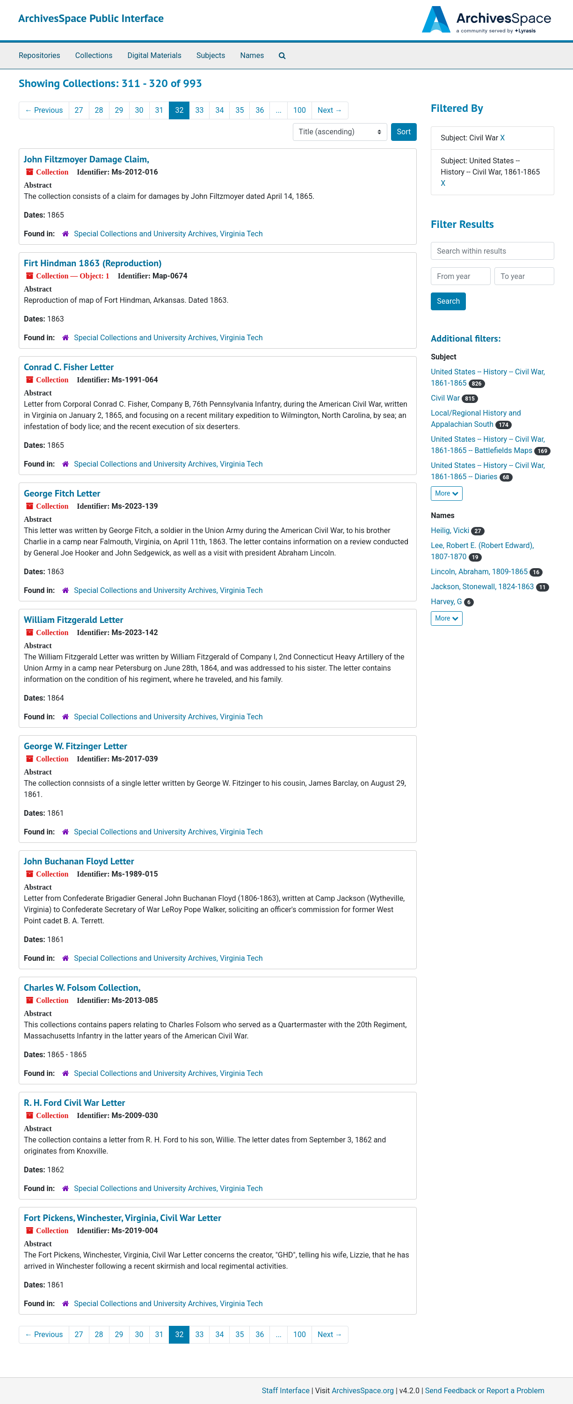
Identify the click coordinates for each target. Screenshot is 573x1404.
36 (259, 110)
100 (299, 110)
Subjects (210, 55)
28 (99, 110)
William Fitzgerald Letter (73, 620)
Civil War (454, 398)
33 (199, 110)
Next (330, 110)
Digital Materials (154, 55)
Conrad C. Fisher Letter (69, 367)
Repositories (39, 55)
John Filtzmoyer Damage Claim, (86, 159)
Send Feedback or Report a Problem (484, 1390)
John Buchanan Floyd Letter (79, 861)
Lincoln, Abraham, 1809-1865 (487, 571)
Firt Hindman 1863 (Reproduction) (93, 263)
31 (159, 110)
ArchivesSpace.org (363, 1390)
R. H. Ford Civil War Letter (74, 1103)
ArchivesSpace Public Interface (91, 18)
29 (119, 110)
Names (252, 55)
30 (139, 110)
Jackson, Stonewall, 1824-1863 (490, 586)
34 (219, 110)
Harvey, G (452, 601)
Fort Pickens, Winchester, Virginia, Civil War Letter (122, 1218)
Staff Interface (286, 1390)
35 (239, 110)
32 (179, 110)
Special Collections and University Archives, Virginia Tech (168, 233)
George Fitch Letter (62, 493)
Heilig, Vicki (457, 530)
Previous (44, 110)
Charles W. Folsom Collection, (82, 987)
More (446, 493)
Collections (94, 55)
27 (79, 110)
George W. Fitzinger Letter (75, 746)
